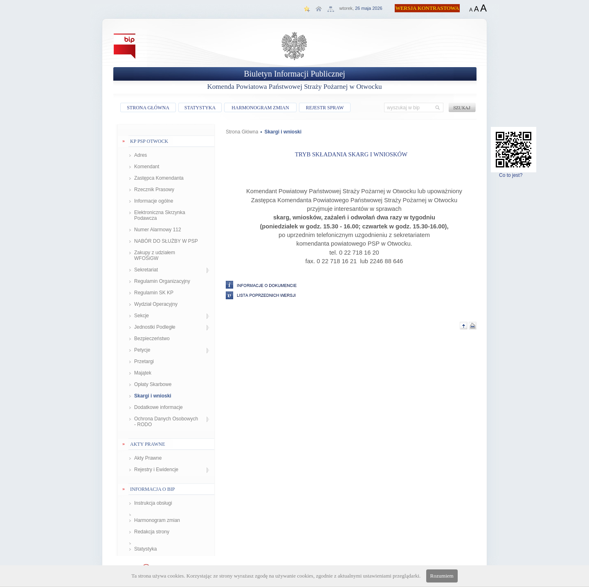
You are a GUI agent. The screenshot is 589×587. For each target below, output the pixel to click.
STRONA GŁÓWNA (148, 108)
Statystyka (145, 549)
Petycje (142, 350)
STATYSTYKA (200, 108)
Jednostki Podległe (154, 327)
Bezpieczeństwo (152, 338)
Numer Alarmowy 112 (157, 230)
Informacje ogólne (153, 201)
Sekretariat (146, 270)
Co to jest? (513, 173)
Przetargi (144, 361)
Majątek (142, 373)
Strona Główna (242, 132)
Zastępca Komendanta (159, 178)
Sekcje (141, 315)
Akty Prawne (148, 458)
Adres (140, 155)
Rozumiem (442, 576)
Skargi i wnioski (152, 396)
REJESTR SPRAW (325, 108)
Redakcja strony (151, 532)
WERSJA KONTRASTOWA (427, 8)
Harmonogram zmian (157, 520)
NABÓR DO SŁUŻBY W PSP (166, 241)
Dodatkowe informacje (158, 407)
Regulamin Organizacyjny (162, 281)
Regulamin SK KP (153, 293)
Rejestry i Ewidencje (156, 469)
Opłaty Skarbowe (152, 384)
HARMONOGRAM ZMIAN (260, 108)
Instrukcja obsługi (153, 503)
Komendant (146, 166)
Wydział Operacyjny (156, 304)
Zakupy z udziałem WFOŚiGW (154, 255)
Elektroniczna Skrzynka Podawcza (159, 215)
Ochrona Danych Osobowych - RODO (166, 421)
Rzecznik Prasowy (154, 189)
